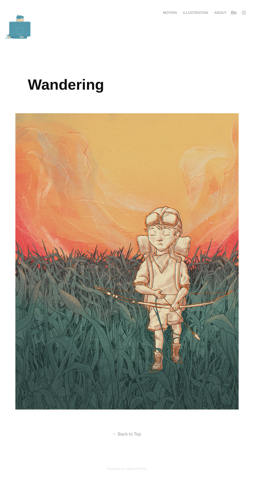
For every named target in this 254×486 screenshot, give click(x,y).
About (220, 13)
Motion (170, 13)
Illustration (195, 13)
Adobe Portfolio (136, 469)
